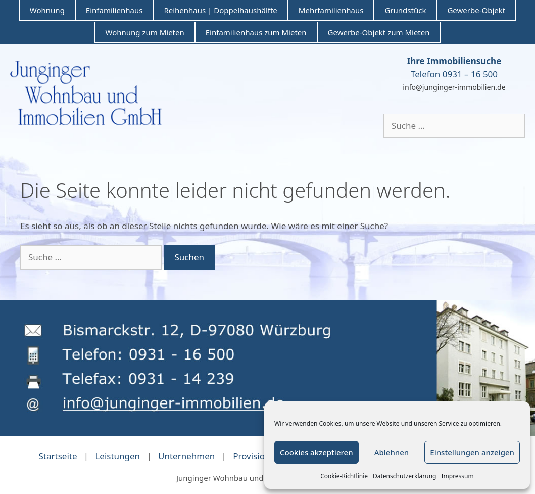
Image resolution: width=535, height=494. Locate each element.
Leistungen (117, 456)
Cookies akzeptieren (316, 452)
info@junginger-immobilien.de (454, 87)
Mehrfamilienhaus (331, 10)
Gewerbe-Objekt (476, 10)
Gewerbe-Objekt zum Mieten (379, 32)
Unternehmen (186, 456)
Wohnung (47, 10)
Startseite (57, 456)
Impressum (457, 476)
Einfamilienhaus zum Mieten (256, 32)
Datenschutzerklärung (404, 476)
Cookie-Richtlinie (344, 476)
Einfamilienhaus (114, 10)
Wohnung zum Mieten (144, 32)
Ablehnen (391, 452)
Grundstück (405, 10)
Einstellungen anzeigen (472, 452)
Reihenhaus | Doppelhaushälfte (220, 10)
